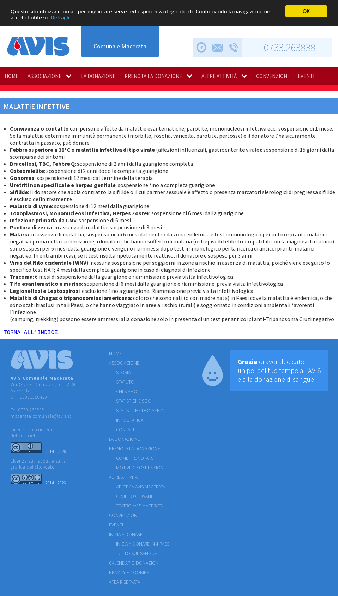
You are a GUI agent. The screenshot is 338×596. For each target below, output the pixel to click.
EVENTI (306, 76)
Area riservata (124, 583)
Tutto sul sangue (136, 555)
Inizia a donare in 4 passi (143, 545)
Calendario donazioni (134, 564)
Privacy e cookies (129, 574)
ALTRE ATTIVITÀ (219, 76)
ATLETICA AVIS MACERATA (140, 488)
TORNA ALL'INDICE (31, 333)
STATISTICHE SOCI (134, 402)
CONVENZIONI (272, 76)
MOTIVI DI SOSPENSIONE (141, 469)
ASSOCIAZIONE (44, 76)
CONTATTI (126, 431)
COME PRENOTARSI (135, 459)
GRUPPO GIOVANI (134, 497)
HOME (11, 76)
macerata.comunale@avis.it (41, 418)
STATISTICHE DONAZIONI (141, 412)
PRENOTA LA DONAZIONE (153, 76)
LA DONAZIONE (98, 76)
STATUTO (125, 383)
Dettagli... (62, 17)
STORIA (123, 374)
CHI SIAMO (126, 393)
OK (306, 11)
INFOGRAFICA (129, 421)
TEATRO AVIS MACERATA (139, 507)
